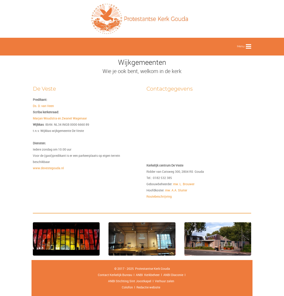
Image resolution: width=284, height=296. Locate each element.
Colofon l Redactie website (141, 287)
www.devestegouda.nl (48, 168)
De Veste (44, 88)
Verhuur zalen (164, 281)
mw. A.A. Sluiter (176, 190)
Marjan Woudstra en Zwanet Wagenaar (60, 118)
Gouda (165, 268)
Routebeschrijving (159, 196)
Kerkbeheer (151, 275)
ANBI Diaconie (173, 275)
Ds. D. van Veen (43, 106)
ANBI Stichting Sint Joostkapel (129, 281)
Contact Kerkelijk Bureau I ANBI (120, 275)
